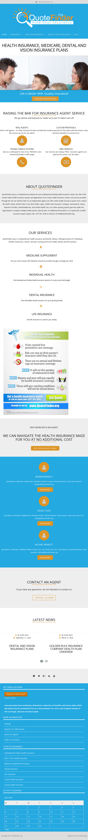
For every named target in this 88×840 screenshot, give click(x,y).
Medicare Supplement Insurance (17, 763)
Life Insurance (9, 774)
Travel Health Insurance (13, 779)
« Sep (6, 829)
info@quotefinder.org (45, 2)
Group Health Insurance (13, 785)
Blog (76, 34)
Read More (45, 489)
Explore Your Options (45, 99)
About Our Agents (11, 734)
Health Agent (24, 635)
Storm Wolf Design (81, 836)
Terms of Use (9, 698)
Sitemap (7, 724)
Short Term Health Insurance (15, 758)
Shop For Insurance (34, 34)
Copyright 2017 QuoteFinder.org (11, 836)
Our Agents (16, 34)
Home (4, 34)
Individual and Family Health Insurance (19, 753)
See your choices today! (45, 448)
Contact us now (44, 597)
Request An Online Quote (59, 34)
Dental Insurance (11, 769)
